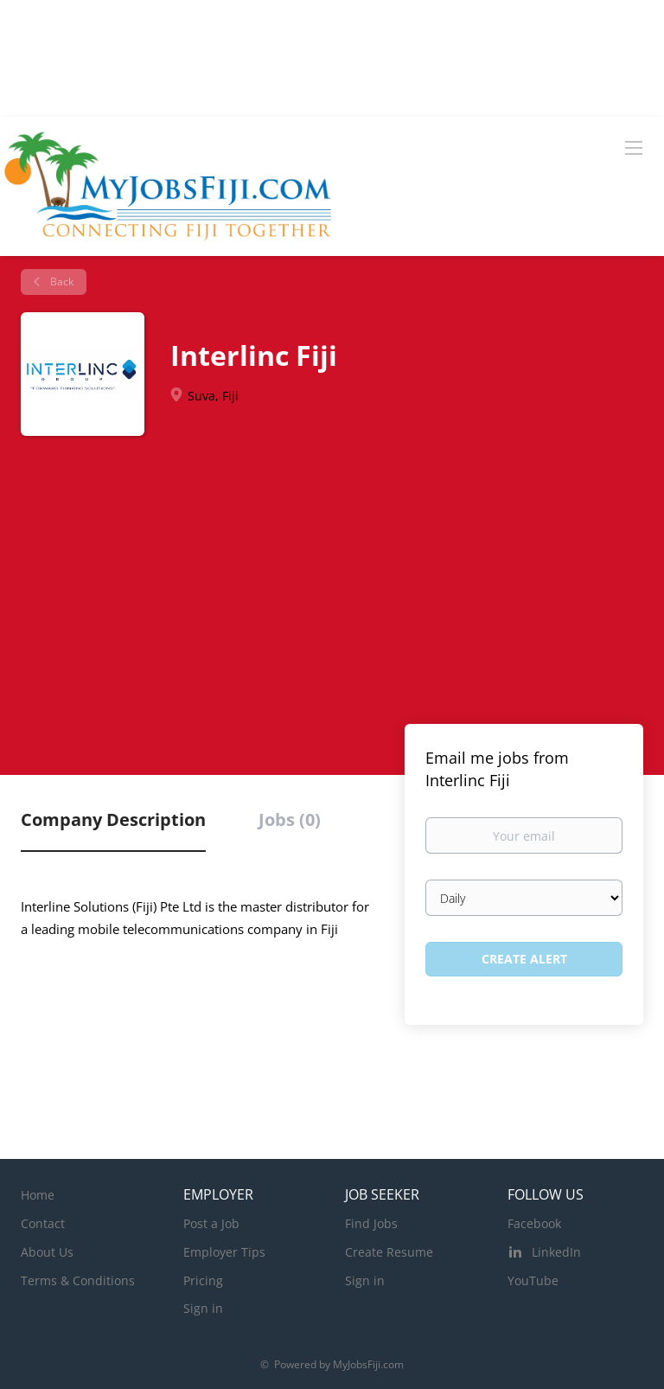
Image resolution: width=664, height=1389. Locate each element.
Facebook (534, 1223)
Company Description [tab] (113, 819)
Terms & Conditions (78, 1280)
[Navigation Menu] (633, 147)
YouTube (533, 1280)
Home (37, 1195)
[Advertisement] (332, 590)
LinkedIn (556, 1252)
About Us (47, 1252)
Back (60, 281)
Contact (43, 1223)
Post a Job (211, 1223)
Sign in (203, 1308)
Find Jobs (371, 1223)
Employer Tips (224, 1252)
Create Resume (389, 1252)
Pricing (203, 1280)
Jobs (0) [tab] (290, 819)
